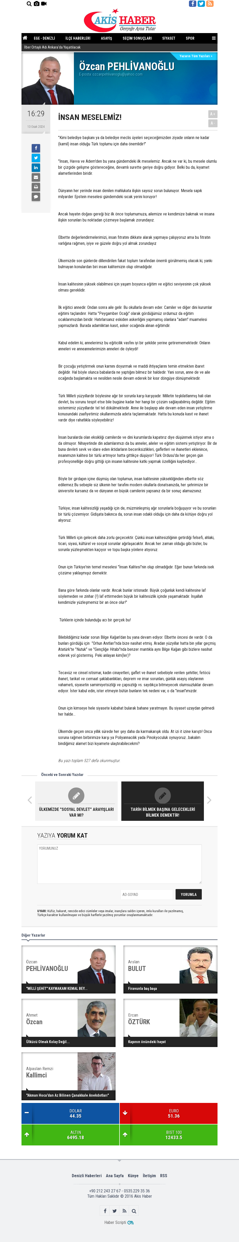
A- (213, 123)
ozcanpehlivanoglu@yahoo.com (118, 74)
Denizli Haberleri (87, 1175)
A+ (213, 114)
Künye (133, 1175)
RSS (163, 1175)
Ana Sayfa (115, 1175)
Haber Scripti (115, 1222)
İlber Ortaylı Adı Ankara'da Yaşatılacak (52, 47)
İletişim (149, 1175)
